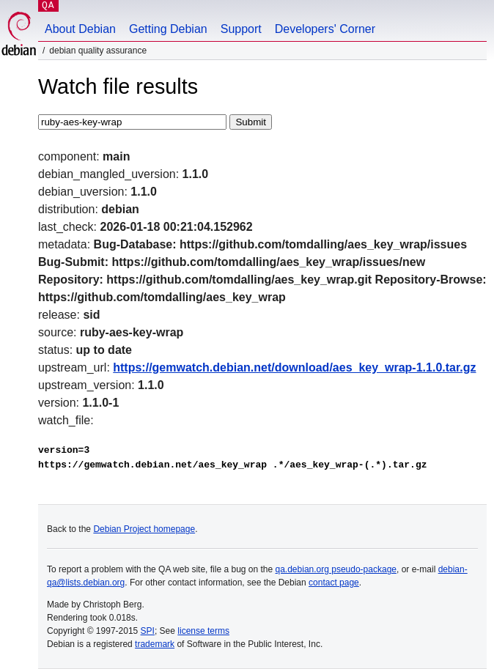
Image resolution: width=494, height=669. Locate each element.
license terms (203, 631)
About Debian (80, 29)
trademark (154, 644)
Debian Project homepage (144, 529)
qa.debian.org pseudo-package (336, 569)
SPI (148, 631)
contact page (334, 582)
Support (241, 29)
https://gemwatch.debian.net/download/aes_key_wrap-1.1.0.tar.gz (294, 367)
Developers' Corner (325, 29)
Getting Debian (168, 29)
